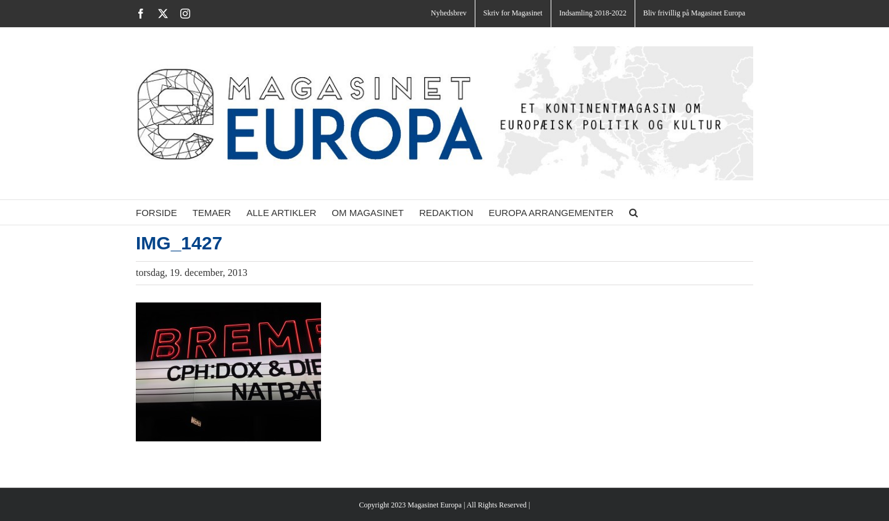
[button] (633, 212)
